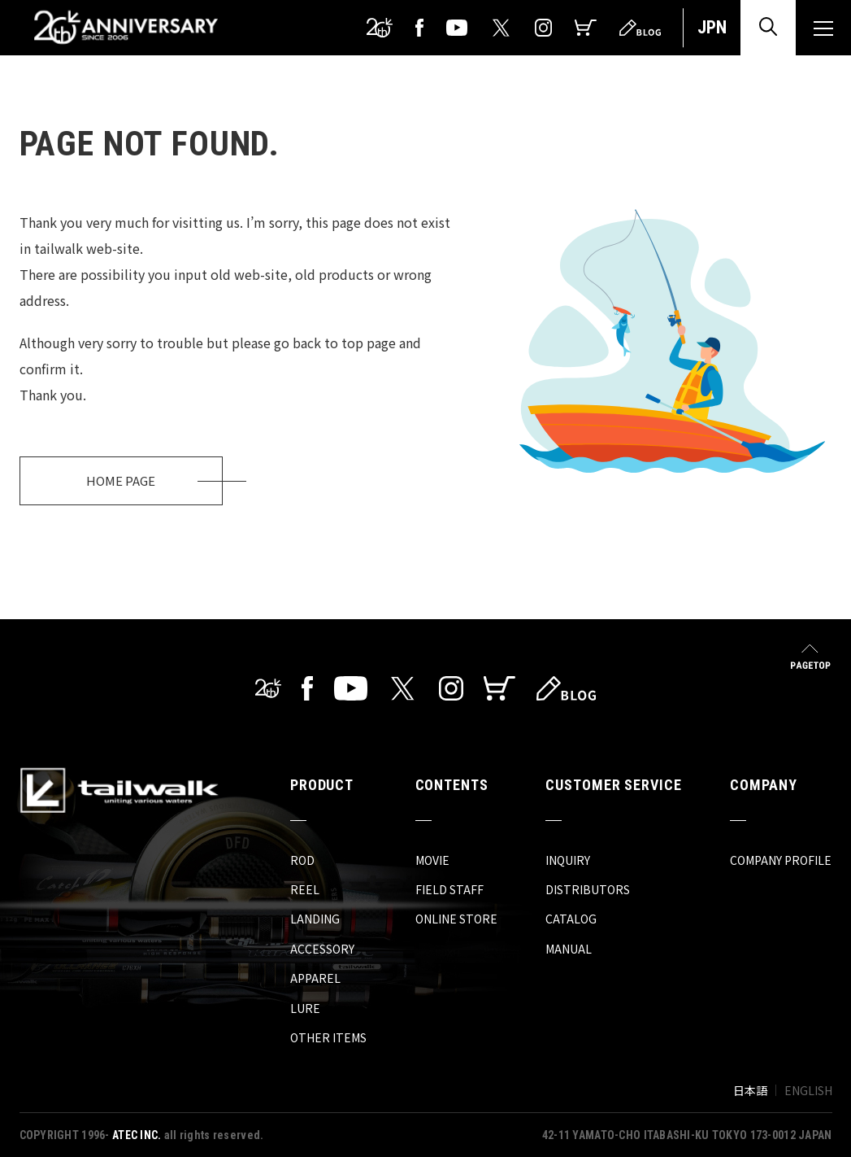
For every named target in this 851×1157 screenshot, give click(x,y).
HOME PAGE (120, 480)
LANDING (315, 918)
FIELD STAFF (449, 889)
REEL (304, 889)
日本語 (750, 1090)
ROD (302, 860)
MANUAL (568, 949)
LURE (305, 1008)
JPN (712, 27)
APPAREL (315, 978)
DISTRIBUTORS (587, 889)
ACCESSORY (322, 949)
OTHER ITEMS (328, 1037)
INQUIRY (567, 860)
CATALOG (571, 918)
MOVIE (432, 860)
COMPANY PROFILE (780, 860)
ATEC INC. (137, 1135)
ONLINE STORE (456, 918)
